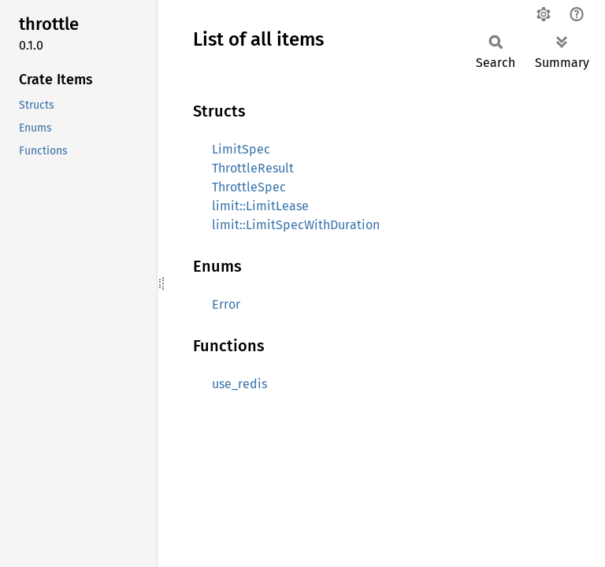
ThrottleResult (253, 168)
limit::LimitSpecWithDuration (296, 224)
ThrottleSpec (249, 187)
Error (226, 304)
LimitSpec (241, 149)
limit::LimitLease (260, 205)
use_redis (239, 383)
